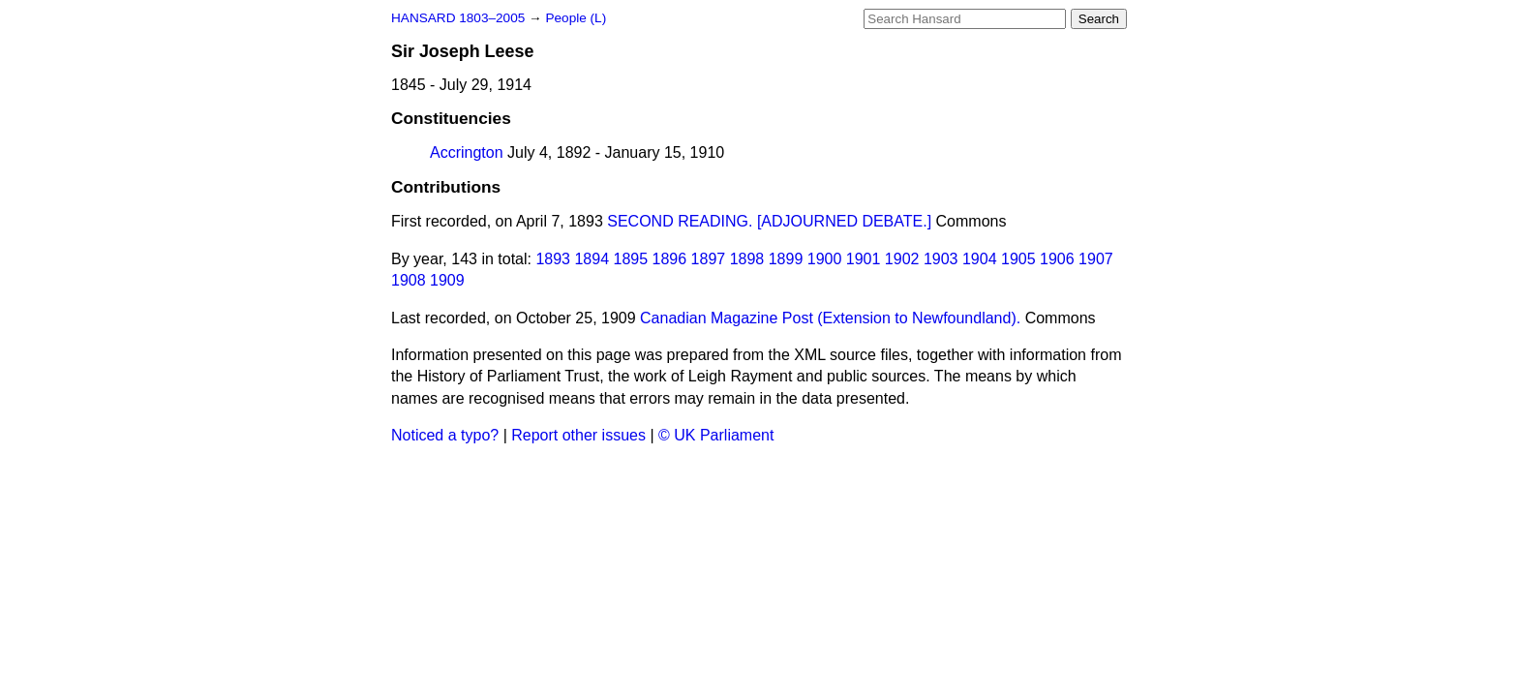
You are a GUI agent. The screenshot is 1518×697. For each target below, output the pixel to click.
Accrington (466, 152)
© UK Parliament (716, 435)
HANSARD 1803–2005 (458, 18)
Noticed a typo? (445, 435)
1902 (902, 259)
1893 (552, 259)
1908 (408, 280)
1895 (631, 259)
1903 (941, 259)
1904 (979, 259)
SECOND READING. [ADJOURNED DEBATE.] (769, 221)
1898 (747, 259)
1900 (824, 259)
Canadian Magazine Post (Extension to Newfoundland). (830, 318)
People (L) (575, 18)
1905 (1018, 259)
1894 (591, 259)
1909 (447, 280)
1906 (1057, 259)
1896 (670, 259)
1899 (786, 259)
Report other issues (578, 435)
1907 (1095, 259)
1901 (863, 259)
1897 (708, 259)
